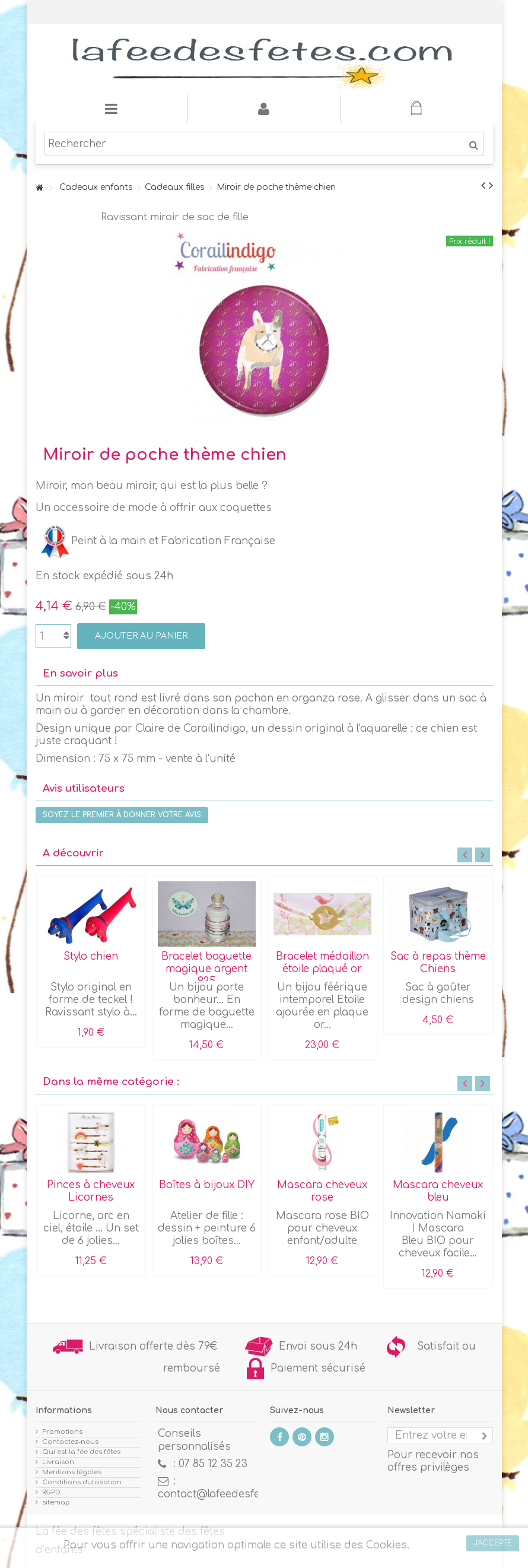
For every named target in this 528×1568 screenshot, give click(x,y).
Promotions (62, 1431)
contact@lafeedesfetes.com (229, 1494)
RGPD (51, 1492)
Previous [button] (464, 855)
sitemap (56, 1502)
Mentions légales (71, 1472)
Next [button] (482, 855)
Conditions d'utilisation (82, 1482)
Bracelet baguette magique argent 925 (206, 969)
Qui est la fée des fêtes (81, 1451)
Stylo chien (90, 956)
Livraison (58, 1462)
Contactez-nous (70, 1441)
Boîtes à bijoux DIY (207, 1185)
